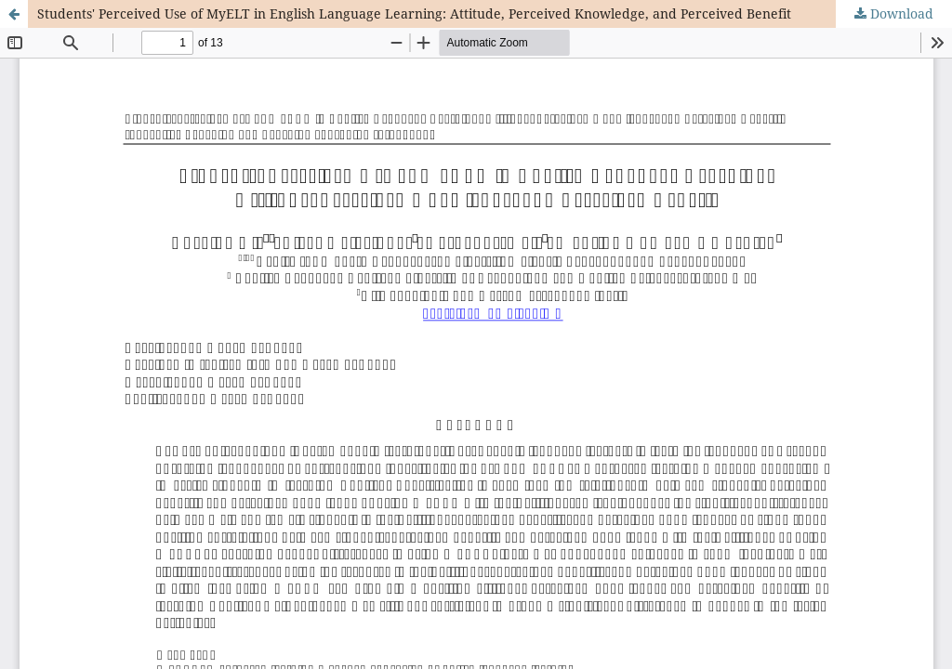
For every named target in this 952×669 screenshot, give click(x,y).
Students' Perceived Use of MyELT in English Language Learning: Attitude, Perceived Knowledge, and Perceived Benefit (414, 13)
